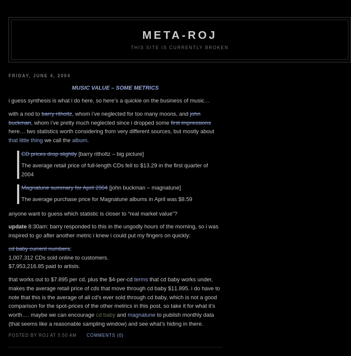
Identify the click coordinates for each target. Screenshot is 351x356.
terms (141, 279)
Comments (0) (105, 335)
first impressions (191, 123)
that (13, 140)
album (79, 140)
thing (37, 140)
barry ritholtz (56, 114)
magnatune (141, 315)
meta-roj (179, 35)
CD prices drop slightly (49, 154)
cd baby (106, 315)
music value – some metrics (115, 88)
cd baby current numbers (39, 248)
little (24, 140)
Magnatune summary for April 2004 (64, 187)
